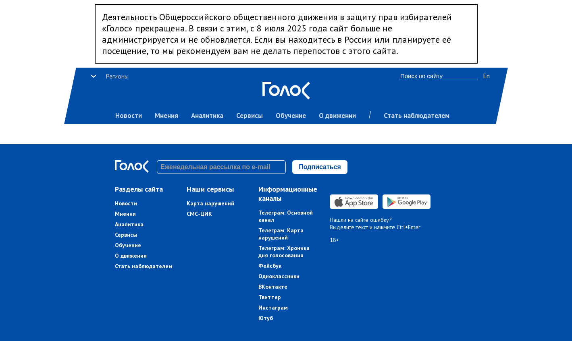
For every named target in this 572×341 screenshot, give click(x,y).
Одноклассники (279, 276)
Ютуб (265, 318)
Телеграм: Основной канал (285, 216)
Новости (128, 115)
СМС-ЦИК (199, 213)
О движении (337, 115)
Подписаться (320, 166)
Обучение (291, 115)
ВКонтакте (272, 286)
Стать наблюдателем (416, 115)
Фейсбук (269, 265)
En (486, 76)
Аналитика (207, 115)
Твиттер (269, 297)
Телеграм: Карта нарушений (281, 234)
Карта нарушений (210, 203)
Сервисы (249, 115)
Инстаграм (273, 307)
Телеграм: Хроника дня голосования (284, 251)
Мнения (166, 115)
